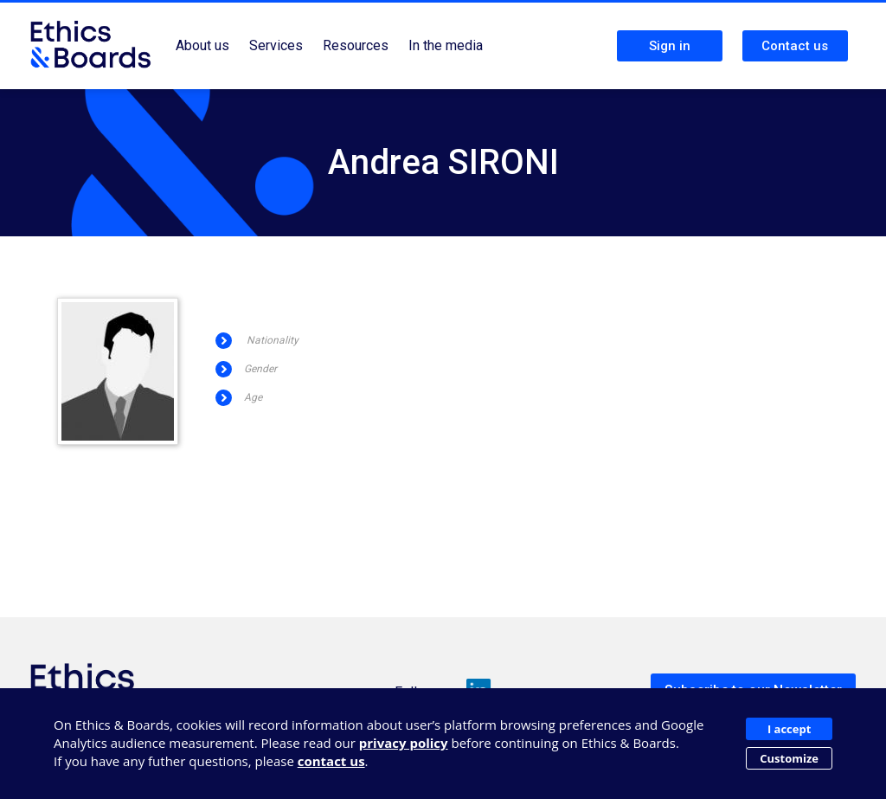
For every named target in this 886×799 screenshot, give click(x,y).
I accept (789, 729)
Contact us (794, 46)
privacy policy (403, 742)
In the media (445, 45)
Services (276, 45)
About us (202, 45)
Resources (355, 45)
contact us (331, 761)
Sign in (669, 46)
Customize (789, 758)
